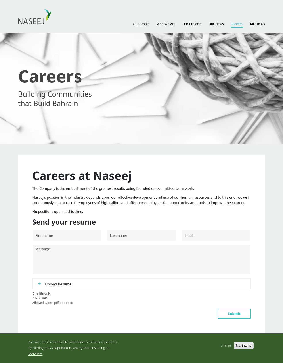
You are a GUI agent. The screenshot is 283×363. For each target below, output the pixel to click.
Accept (226, 348)
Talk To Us (257, 23)
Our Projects (191, 23)
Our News (216, 23)
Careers (237, 23)
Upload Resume (58, 284)
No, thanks (244, 348)
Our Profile (141, 23)
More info (35, 356)
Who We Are (166, 23)
